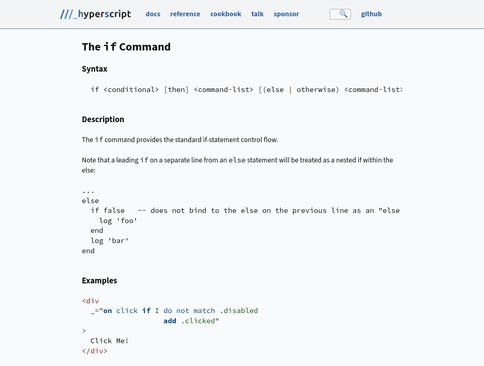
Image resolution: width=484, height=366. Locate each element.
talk (257, 14)
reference (185, 14)
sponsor (286, 14)
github (371, 14)
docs (153, 14)
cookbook (225, 14)
